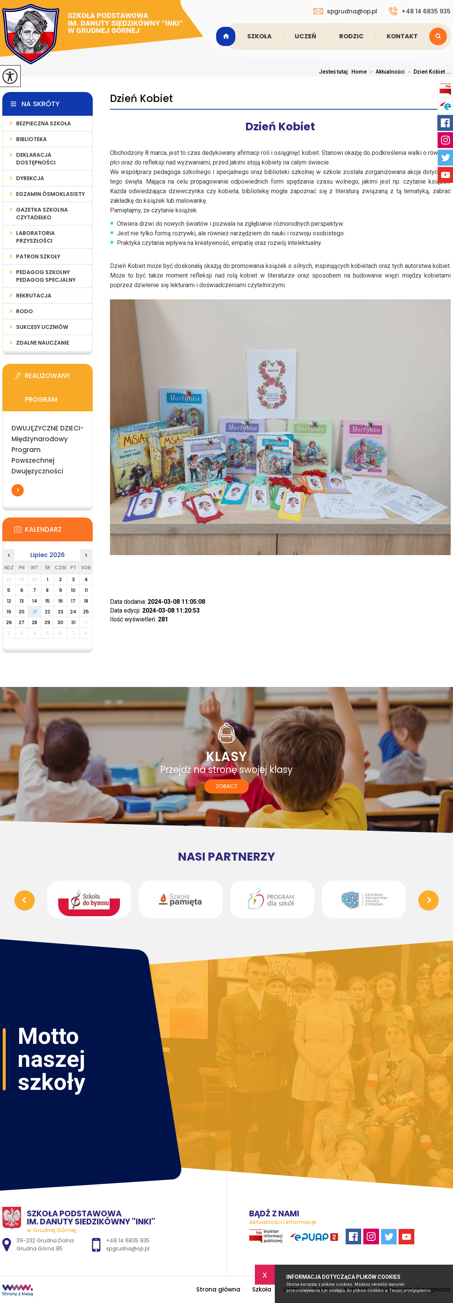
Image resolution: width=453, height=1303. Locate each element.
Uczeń (305, 36)
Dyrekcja (30, 178)
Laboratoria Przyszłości (35, 237)
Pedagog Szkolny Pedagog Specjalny (46, 276)
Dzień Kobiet (141, 98)
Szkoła (259, 36)
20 (22, 611)
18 (86, 601)
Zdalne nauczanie (42, 343)
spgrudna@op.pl (345, 11)
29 (47, 622)
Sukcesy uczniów (42, 327)
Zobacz (226, 786)
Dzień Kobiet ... (428, 71)
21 (35, 611)
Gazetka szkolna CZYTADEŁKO (42, 213)
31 (73, 622)
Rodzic (351, 36)
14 (34, 601)
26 (9, 622)
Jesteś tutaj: (335, 71)
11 (86, 590)
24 (73, 611)
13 (22, 601)
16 (60, 601)
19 (9, 611)
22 (47, 611)
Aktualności (386, 71)
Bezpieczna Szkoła (43, 123)
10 (73, 590)
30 (60, 622)
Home (359, 71)
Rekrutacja (33, 295)
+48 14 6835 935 (420, 11)
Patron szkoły (38, 256)
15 (47, 601)
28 (34, 622)
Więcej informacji (17, 490)
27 (22, 622)
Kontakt (402, 36)
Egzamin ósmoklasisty (50, 194)
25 (86, 611)
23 (60, 611)
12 (9, 601)
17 (73, 601)
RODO (24, 311)
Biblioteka (31, 139)
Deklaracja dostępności (36, 158)
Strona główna (227, 36)
